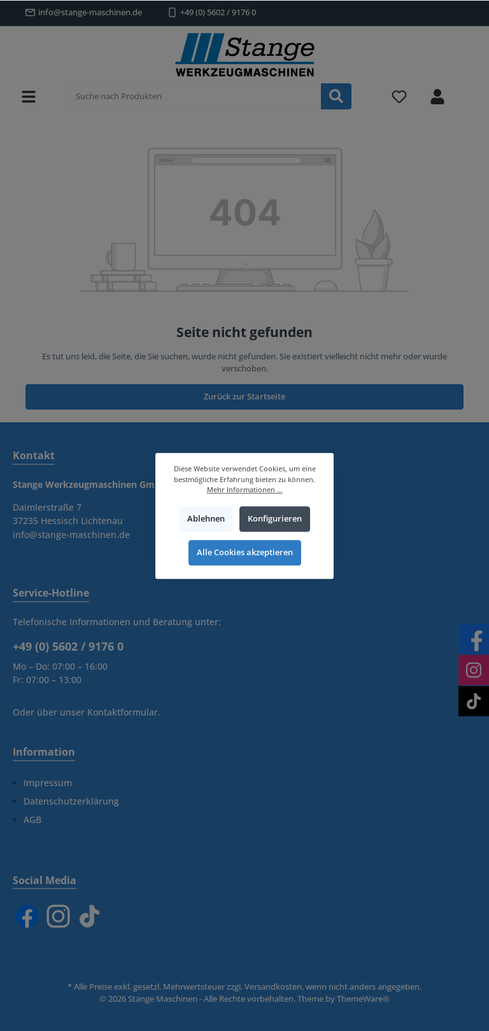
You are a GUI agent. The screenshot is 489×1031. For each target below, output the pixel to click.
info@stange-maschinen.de (90, 12)
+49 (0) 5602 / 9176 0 (218, 12)
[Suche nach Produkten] (196, 96)
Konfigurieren (275, 518)
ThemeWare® (363, 998)
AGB (32, 819)
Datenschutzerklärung (71, 801)
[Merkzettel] (399, 96)
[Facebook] (27, 916)
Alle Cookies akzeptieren (245, 552)
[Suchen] (336, 96)
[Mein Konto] (437, 96)
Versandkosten (273, 986)
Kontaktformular (122, 712)
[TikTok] (89, 916)
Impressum (48, 783)
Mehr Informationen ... (245, 489)
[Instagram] (58, 916)
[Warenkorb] (468, 90)
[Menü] (29, 96)
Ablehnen (206, 518)
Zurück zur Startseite (244, 396)
